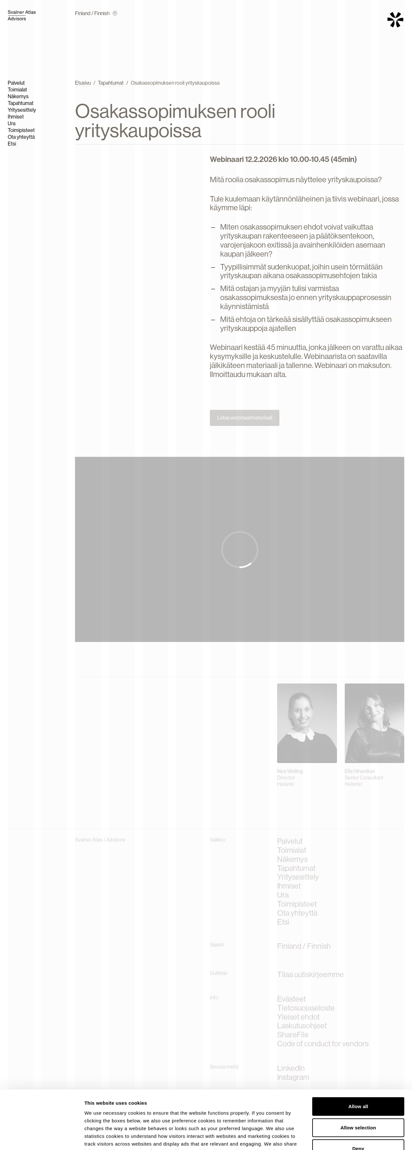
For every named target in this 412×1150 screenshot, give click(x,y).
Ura (11, 123)
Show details (338, 1137)
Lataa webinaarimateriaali (244, 418)
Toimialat (17, 90)
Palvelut (16, 83)
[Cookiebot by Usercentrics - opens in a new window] (42, 1137)
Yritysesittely (22, 110)
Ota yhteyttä (21, 137)
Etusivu (83, 83)
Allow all (358, 1051)
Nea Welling (290, 771)
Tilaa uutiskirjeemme (310, 974)
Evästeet (291, 998)
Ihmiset (16, 117)
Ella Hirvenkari (360, 771)
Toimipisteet (21, 130)
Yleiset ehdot (298, 1017)
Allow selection (358, 1072)
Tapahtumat (20, 103)
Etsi (12, 144)
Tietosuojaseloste (306, 1008)
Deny (358, 1094)
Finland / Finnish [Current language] (96, 13)
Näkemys (18, 96)
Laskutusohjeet (302, 1025)
